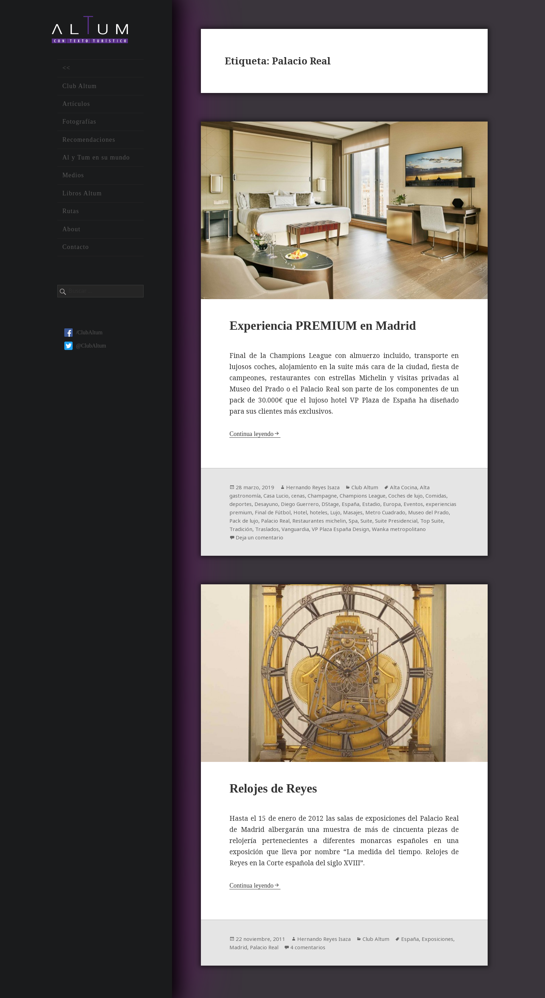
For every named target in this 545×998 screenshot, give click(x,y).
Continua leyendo (252, 435)
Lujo (400, 514)
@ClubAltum (85, 349)
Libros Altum (82, 196)
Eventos (239, 514)
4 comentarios (349, 951)
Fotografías (79, 124)
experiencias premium (282, 514)
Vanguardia (395, 531)
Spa (439, 522)
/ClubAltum (83, 335)
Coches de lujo (419, 497)
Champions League (373, 497)
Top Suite (308, 531)
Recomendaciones (88, 142)
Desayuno (293, 505)
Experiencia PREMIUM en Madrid (331, 326)
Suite (236, 531)
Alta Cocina (412, 489)
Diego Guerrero (329, 505)
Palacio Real (353, 522)
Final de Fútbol (333, 514)
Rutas (70, 214)
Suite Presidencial (269, 531)
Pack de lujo (319, 522)
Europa (427, 505)
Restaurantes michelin (401, 522)
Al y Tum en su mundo (96, 160)
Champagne (329, 497)
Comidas (240, 505)
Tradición (336, 531)
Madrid (275, 951)
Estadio (405, 505)
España (383, 505)
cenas (303, 497)
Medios (73, 178)
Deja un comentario (345, 539)
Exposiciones (246, 951)
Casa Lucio (279, 497)
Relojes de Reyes (277, 791)
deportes (266, 505)
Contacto (75, 250)
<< (66, 71)
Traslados (364, 531)
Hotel (363, 514)
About (71, 231)
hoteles (382, 514)
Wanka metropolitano (279, 539)
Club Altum (79, 88)
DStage (362, 505)
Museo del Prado (279, 522)
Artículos (76, 106)
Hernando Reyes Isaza (316, 489)
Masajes (420, 514)
